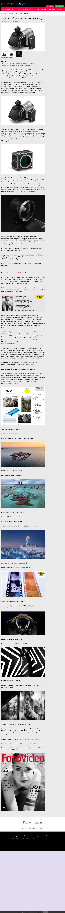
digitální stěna (24, 63)
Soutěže (13, 9)
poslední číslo (31, 828)
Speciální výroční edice (7, 63)
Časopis (31, 9)
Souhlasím (45, 912)
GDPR (52, 838)
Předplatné (44, 9)
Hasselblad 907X (16, 63)
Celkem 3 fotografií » (7, 58)
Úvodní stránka (4, 13)
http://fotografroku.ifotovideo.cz (11, 383)
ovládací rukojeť (20, 65)
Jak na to (25, 9)
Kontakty (59, 9)
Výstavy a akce (51, 9)
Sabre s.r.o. (62, 845)
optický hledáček (28, 65)
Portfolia (36, 9)
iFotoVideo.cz (50, 6)
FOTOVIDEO (21, 273)
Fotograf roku (59, 6)
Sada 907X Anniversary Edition (8, 65)
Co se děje (7, 9)
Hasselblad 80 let (33, 63)
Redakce (16, 21)
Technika (19, 9)
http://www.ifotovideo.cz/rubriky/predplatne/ (29, 739)
